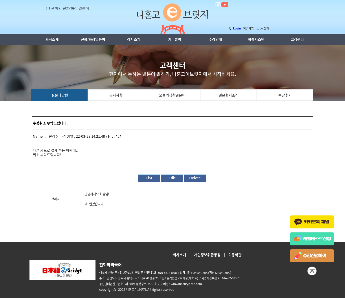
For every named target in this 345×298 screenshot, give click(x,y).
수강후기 (285, 95)
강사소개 (133, 39)
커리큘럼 (174, 39)
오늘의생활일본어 (172, 95)
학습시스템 (256, 39)
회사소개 (52, 39)
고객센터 (297, 39)
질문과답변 (59, 95)
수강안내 (215, 39)
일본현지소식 (229, 95)
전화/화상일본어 (93, 39)
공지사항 (116, 95)
